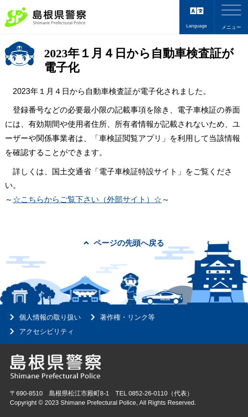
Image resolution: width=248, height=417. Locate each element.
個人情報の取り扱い (50, 317)
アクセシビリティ (46, 331)
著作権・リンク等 (127, 317)
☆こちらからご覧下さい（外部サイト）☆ (87, 199)
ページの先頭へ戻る (124, 243)
